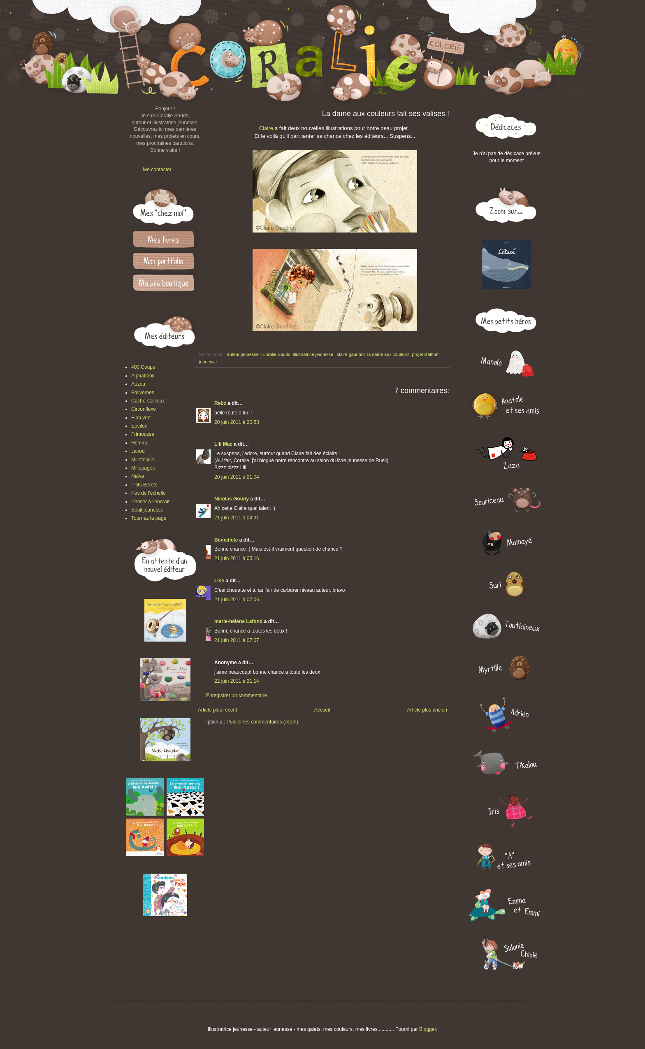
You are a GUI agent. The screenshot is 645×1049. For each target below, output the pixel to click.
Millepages (143, 468)
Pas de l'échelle (148, 493)
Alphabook (143, 376)
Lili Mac (223, 444)
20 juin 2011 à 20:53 (236, 422)
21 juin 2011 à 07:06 (236, 599)
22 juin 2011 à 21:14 (236, 681)
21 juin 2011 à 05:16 (236, 558)
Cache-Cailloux (148, 401)
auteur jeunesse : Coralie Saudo (258, 354)
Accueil (322, 710)
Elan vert (141, 418)
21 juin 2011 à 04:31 (236, 518)
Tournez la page (148, 518)
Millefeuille (142, 460)
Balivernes (142, 392)
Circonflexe (143, 409)
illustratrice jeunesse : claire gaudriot (329, 354)
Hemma (139, 443)
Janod (138, 451)
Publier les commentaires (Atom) (262, 722)
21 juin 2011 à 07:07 (236, 640)
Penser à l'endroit (150, 502)
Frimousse (142, 434)
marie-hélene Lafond (238, 621)
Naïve (137, 476)
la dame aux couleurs (388, 354)
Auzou (138, 384)
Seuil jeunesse (147, 510)
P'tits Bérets (144, 485)
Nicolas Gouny (231, 499)
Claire (266, 128)
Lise (219, 581)
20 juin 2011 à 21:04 (236, 477)
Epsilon (139, 426)
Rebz (220, 403)
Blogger (427, 1029)
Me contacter (157, 169)
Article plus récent (217, 710)
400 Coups (143, 367)
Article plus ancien (427, 710)
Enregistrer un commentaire (236, 695)
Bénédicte (226, 540)
